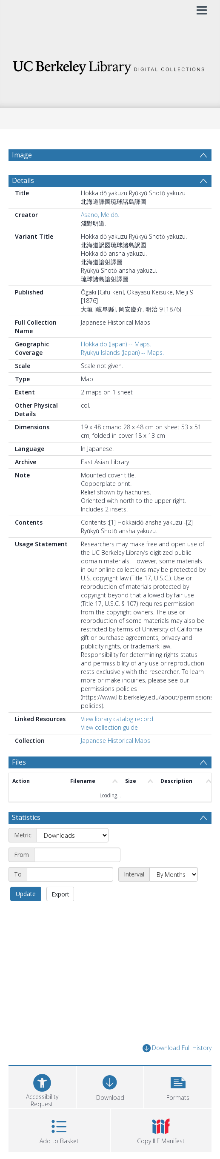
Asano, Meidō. (100, 215)
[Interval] (173, 874)
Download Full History (177, 1048)
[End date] (70, 874)
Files (19, 762)
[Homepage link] (110, 65)
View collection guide (109, 727)
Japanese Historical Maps (115, 741)
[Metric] (73, 835)
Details (23, 180)
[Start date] (77, 855)
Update (26, 894)
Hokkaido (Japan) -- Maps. (116, 344)
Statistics (26, 817)
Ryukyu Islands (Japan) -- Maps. (122, 352)
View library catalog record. (117, 719)
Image (22, 155)
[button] (177, 1086)
